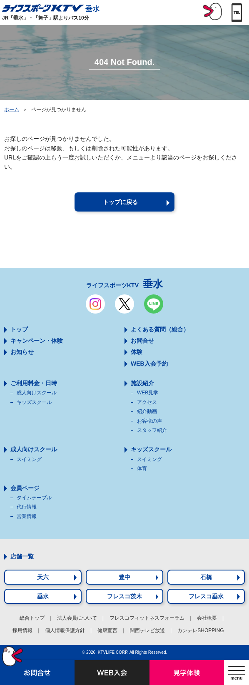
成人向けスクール (37, 393)
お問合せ (142, 340)
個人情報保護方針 (65, 630)
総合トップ (32, 618)
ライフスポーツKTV (124, 283)
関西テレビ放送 (147, 630)
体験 (136, 352)
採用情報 (22, 630)
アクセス (147, 402)
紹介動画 (147, 411)
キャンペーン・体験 (36, 340)
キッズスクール (34, 402)
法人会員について (77, 618)
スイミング (29, 459)
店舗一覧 (22, 556)
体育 (142, 468)
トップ (19, 329)
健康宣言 (107, 630)
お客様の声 (149, 421)
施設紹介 (142, 383)
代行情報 (27, 507)
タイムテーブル (34, 498)
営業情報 (27, 516)
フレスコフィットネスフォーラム (147, 618)
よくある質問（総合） (160, 329)
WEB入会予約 (149, 363)
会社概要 (207, 618)
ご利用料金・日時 (33, 383)
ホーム (11, 109)
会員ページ (25, 488)
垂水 (51, 8)
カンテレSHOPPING (200, 630)
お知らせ (22, 352)
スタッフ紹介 (152, 430)
